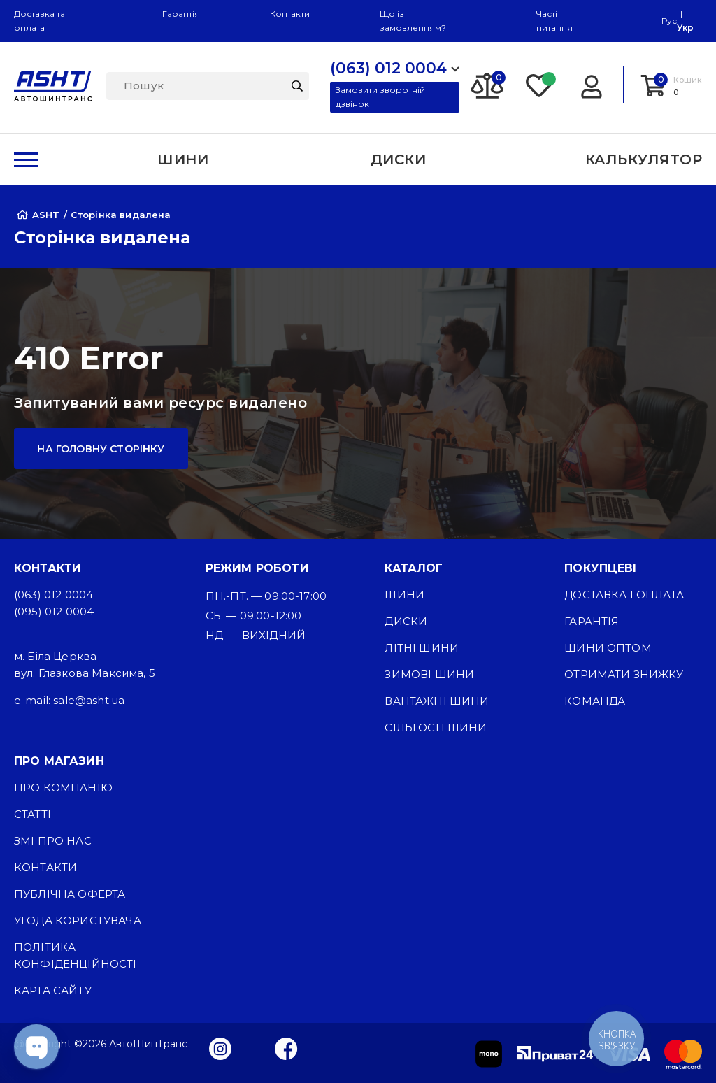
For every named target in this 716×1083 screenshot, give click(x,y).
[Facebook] (286, 1048)
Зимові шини (429, 674)
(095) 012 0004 (54, 611)
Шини (404, 594)
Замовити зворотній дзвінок (380, 97)
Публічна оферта (69, 894)
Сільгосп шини (436, 727)
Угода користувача (77, 920)
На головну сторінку (100, 449)
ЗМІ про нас (53, 840)
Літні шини (422, 647)
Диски (406, 621)
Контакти (290, 13)
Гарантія (181, 13)
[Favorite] (540, 84)
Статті (32, 814)
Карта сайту (53, 990)
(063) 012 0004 (53, 594)
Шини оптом (608, 647)
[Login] (591, 84)
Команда (594, 701)
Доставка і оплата (624, 594)
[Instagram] (220, 1048)
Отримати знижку (623, 674)
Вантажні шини (437, 701)
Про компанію (63, 787)
